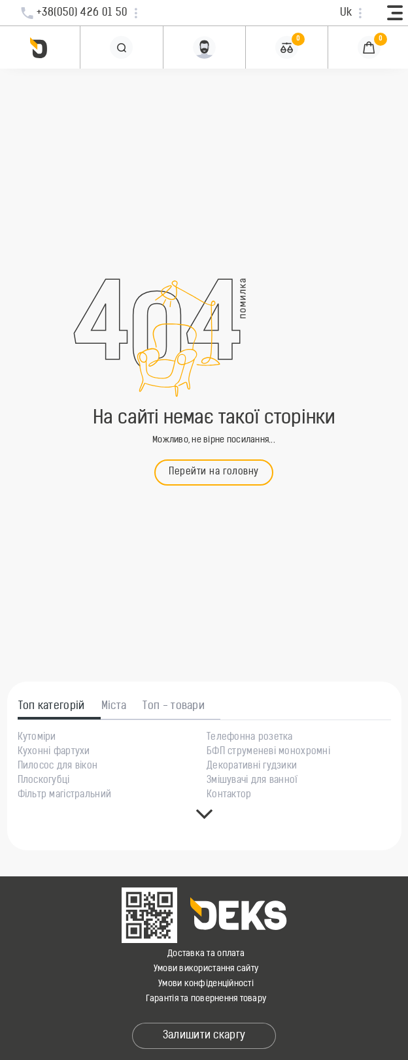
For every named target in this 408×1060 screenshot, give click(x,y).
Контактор (229, 795)
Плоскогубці (44, 781)
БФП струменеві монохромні (268, 752)
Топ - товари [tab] (174, 706)
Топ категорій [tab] (51, 706)
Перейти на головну (214, 472)
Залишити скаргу (204, 1036)
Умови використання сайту (206, 969)
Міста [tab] (114, 706)
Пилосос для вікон (58, 766)
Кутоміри (37, 737)
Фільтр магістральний (65, 795)
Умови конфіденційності (206, 984)
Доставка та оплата (206, 954)
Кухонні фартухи (54, 752)
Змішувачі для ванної (252, 781)
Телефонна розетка (250, 737)
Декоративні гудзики (252, 766)
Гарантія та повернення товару (206, 999)
